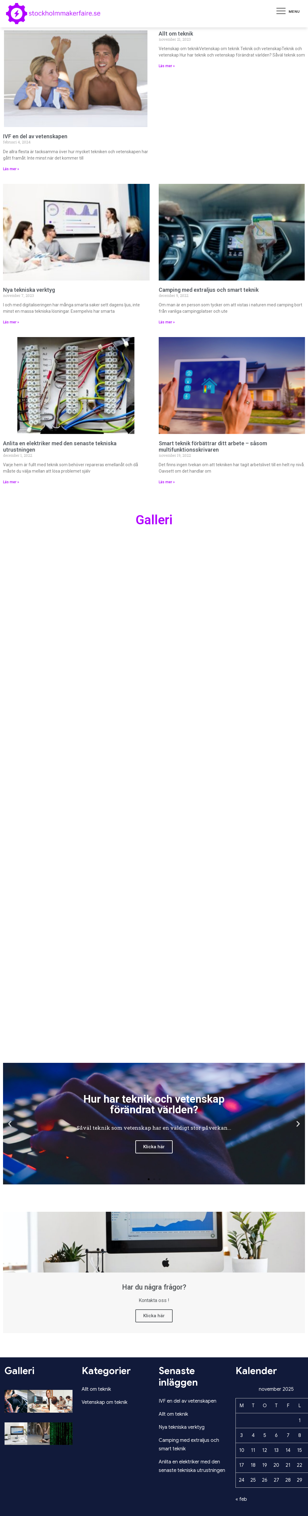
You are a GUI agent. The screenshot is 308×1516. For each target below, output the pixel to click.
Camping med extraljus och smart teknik (209, 290)
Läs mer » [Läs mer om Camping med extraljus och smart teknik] (167, 322)
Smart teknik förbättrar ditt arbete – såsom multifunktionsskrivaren (213, 446)
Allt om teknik (176, 33)
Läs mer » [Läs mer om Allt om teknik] (167, 66)
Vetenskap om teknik (104, 1403)
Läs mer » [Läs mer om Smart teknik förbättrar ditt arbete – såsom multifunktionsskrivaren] (167, 482)
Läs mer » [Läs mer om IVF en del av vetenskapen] (11, 169)
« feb (241, 1500)
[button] (149, 1179)
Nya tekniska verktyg (29, 290)
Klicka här (154, 1315)
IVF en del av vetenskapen (35, 136)
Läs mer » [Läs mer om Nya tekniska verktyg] (11, 322)
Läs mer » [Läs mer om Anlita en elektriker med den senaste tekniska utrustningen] (11, 482)
